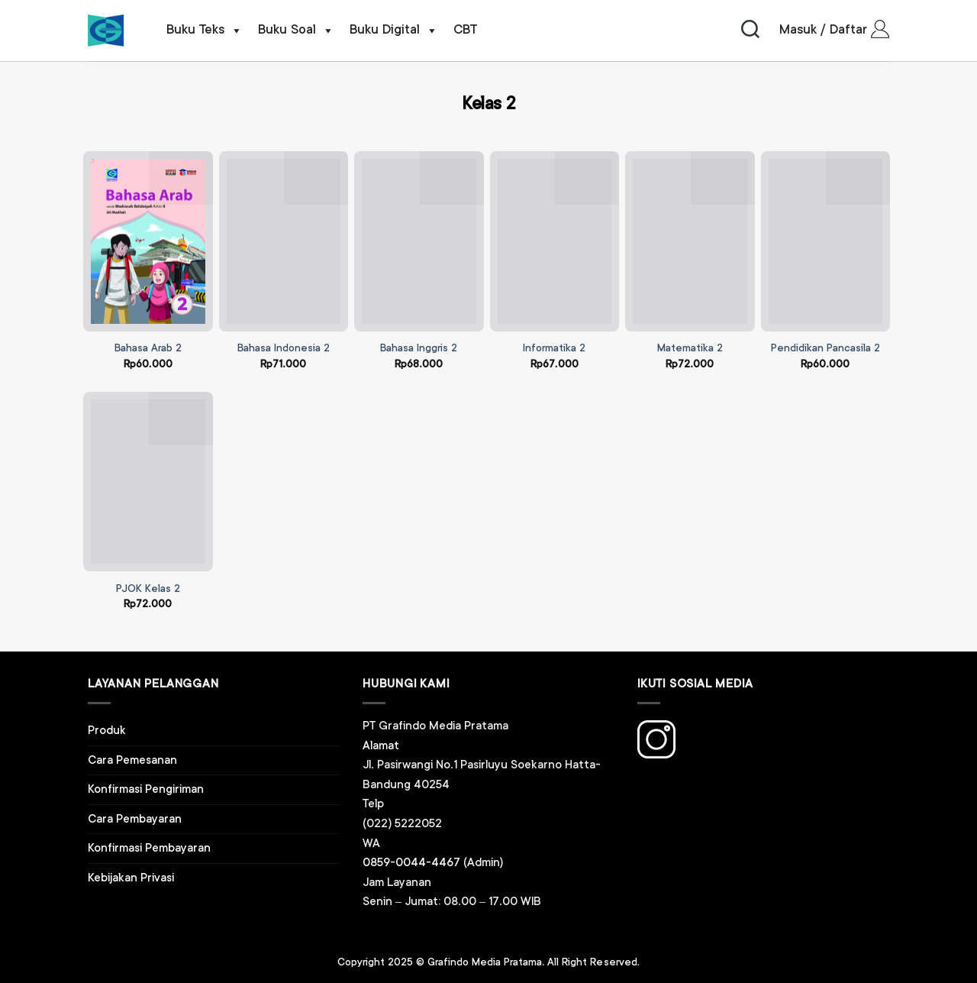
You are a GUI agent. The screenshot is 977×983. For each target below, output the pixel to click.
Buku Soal (296, 30)
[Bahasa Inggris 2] (419, 241)
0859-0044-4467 (411, 862)
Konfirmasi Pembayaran (149, 848)
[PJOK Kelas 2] (148, 481)
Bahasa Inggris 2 (418, 348)
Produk (107, 730)
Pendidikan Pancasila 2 (825, 348)
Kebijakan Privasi (131, 878)
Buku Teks (204, 30)
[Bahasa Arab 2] (148, 241)
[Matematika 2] (690, 241)
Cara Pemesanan (132, 760)
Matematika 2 (690, 348)
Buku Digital (394, 30)
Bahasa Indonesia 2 (283, 348)
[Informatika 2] (555, 241)
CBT (465, 30)
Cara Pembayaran (135, 819)
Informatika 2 (554, 348)
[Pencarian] (750, 30)
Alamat (381, 746)
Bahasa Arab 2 (148, 348)
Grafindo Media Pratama (484, 962)
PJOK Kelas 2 (148, 589)
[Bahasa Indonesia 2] (284, 241)
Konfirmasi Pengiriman (146, 789)
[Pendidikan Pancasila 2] (826, 241)
